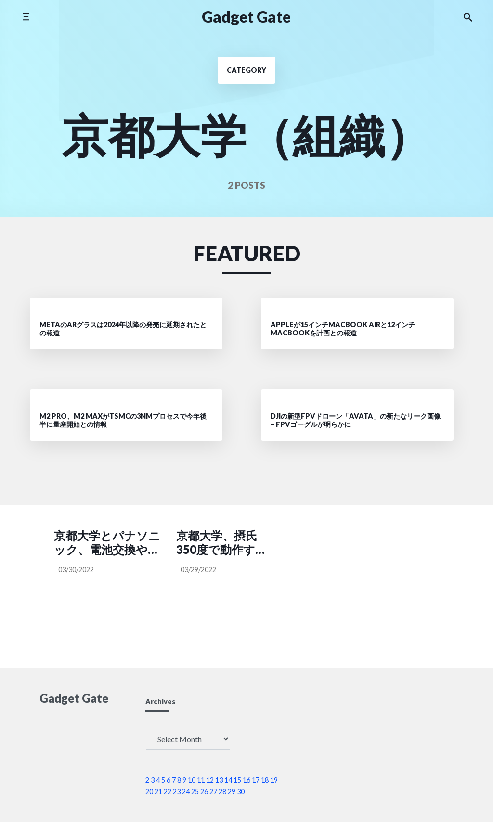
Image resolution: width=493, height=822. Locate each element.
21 (158, 791)
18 (265, 780)
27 (213, 791)
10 (191, 780)
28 (222, 791)
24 (186, 791)
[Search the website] (468, 17)
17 (255, 780)
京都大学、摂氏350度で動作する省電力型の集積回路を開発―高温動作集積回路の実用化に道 (217, 543)
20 (149, 791)
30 (241, 791)
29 (231, 791)
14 (228, 780)
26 (204, 791)
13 (219, 780)
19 (274, 780)
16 (246, 780)
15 (237, 780)
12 (210, 780)
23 (177, 791)
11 (201, 780)
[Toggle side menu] (26, 16)
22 (167, 791)
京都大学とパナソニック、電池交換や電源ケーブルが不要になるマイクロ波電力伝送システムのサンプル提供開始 (107, 543)
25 (195, 791)
